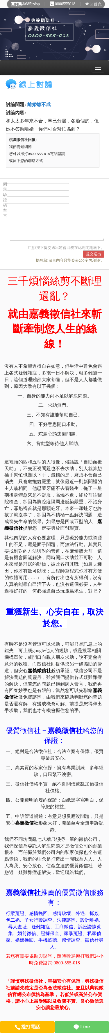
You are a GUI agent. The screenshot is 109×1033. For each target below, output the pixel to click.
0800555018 (62, 4)
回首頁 (93, 4)
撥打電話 (27, 1026)
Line (82, 1026)
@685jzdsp (25, 4)
